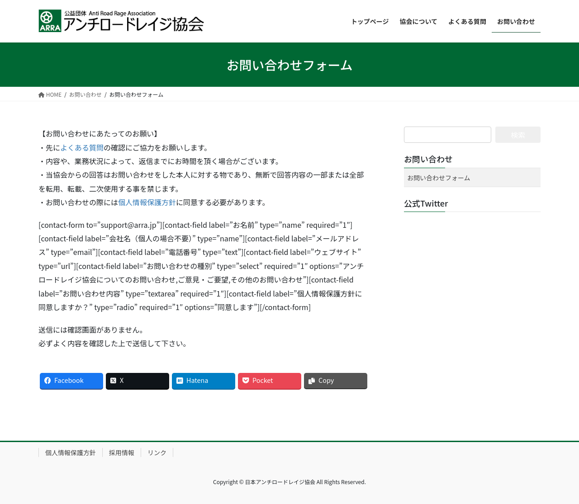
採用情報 (121, 452)
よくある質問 (82, 147)
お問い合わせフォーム (438, 177)
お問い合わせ (428, 159)
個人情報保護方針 (147, 202)
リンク (156, 452)
